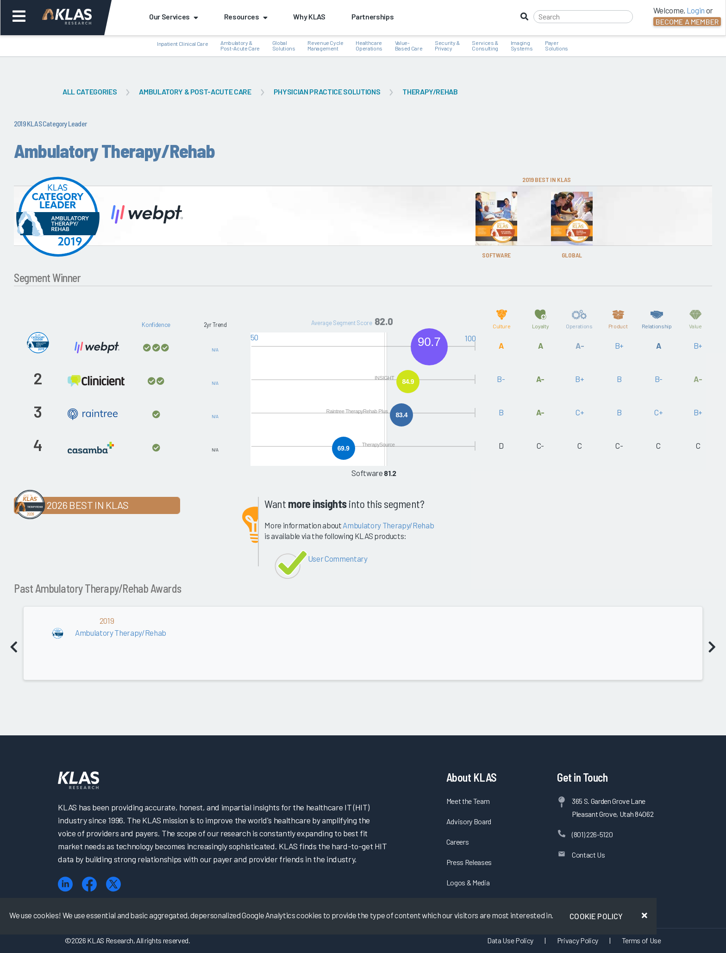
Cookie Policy (596, 916)
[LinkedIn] (65, 884)
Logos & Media (468, 882)
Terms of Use (641, 940)
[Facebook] (89, 884)
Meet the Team (468, 800)
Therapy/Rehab (430, 91)
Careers (457, 841)
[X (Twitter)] (113, 884)
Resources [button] (246, 16)
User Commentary (338, 558)
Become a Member (687, 21)
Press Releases (469, 862)
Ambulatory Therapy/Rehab (388, 525)
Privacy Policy (577, 940)
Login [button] (696, 10)
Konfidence (156, 324)
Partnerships (372, 16)
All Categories (90, 91)
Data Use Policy (510, 940)
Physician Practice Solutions (327, 91)
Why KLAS (309, 16)
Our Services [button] (173, 16)
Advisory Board (468, 821)
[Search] (583, 16)
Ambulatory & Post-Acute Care (195, 91)
